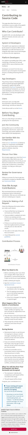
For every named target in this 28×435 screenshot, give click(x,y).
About (8, 10)
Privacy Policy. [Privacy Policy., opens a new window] (16, 426)
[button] (14, 432)
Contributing (13, 10)
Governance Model (9, 181)
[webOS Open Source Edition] (6, 2)
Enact (13, 87)
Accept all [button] (14, 429)
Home (3, 10)
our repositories (12, 143)
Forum (24, 157)
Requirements (6, 150)
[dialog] (14, 421)
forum (20, 108)
